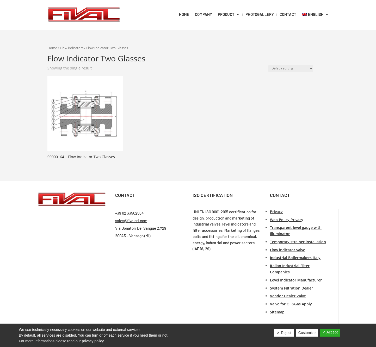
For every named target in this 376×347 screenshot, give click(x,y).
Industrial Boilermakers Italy (295, 257)
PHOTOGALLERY (259, 14)
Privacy (276, 211)
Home (52, 48)
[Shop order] (290, 68)
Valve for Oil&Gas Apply (291, 303)
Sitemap (277, 312)
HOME (184, 14)
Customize (307, 333)
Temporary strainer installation (298, 241)
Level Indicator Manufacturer (296, 280)
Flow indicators (71, 48)
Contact (288, 14)
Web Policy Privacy (286, 219)
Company (203, 14)
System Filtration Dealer (291, 288)
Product (226, 14)
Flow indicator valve (287, 249)
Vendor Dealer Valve (288, 295)
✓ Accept (330, 332)
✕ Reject (284, 333)
